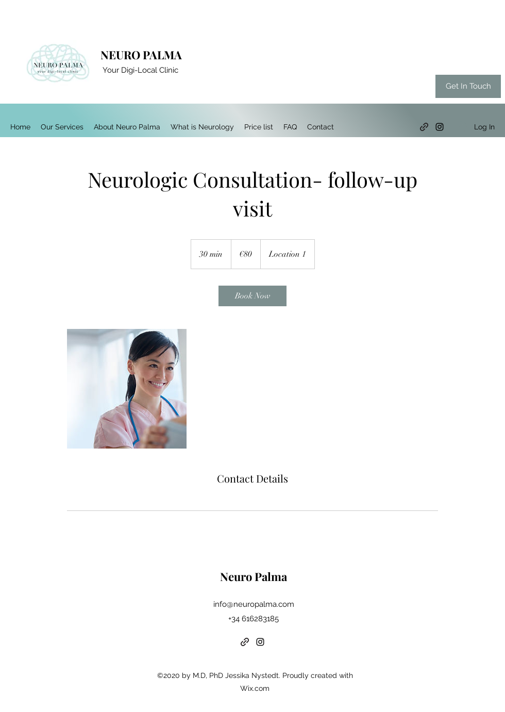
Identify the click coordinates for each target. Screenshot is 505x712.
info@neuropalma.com (253, 604)
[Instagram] (439, 127)
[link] (252, 296)
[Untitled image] (127, 389)
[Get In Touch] (468, 86)
